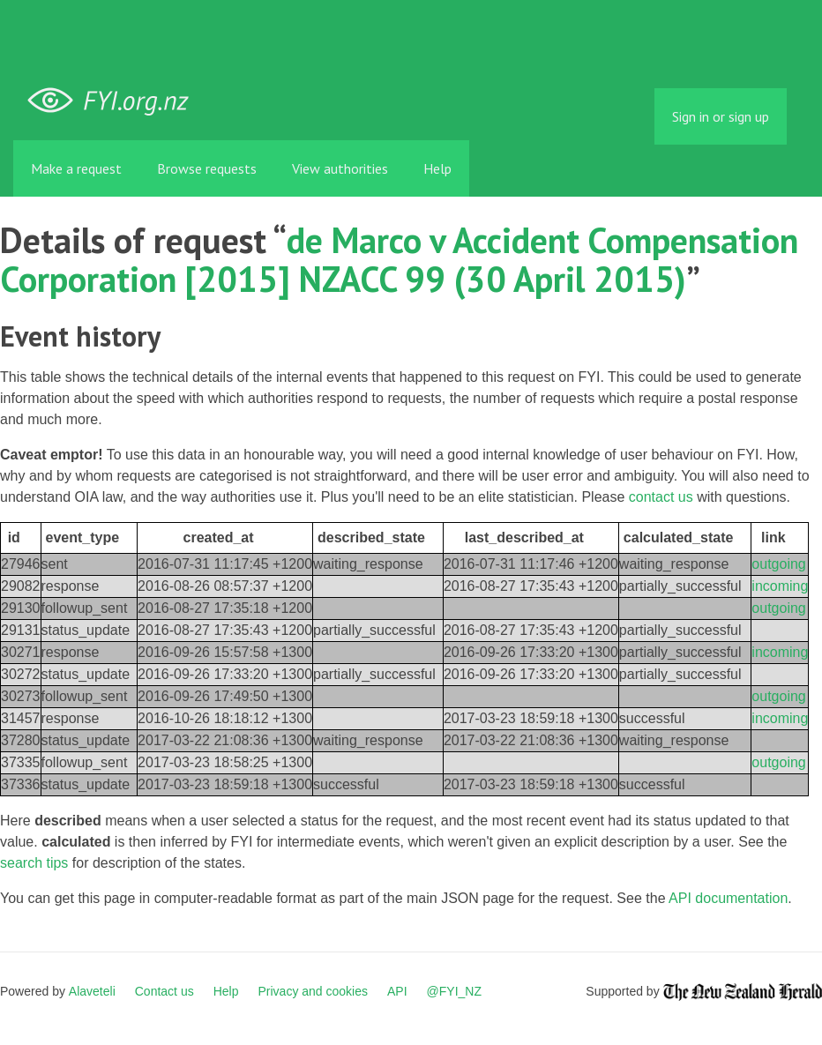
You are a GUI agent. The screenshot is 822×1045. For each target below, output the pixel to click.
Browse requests (207, 168)
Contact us (164, 991)
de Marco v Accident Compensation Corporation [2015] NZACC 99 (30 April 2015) (399, 259)
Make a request (76, 168)
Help (437, 168)
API (397, 991)
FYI (114, 101)
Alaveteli (92, 991)
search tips (34, 862)
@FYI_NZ (454, 991)
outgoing (778, 563)
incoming (779, 585)
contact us (661, 496)
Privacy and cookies (313, 991)
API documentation (728, 898)
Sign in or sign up (720, 116)
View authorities (340, 168)
